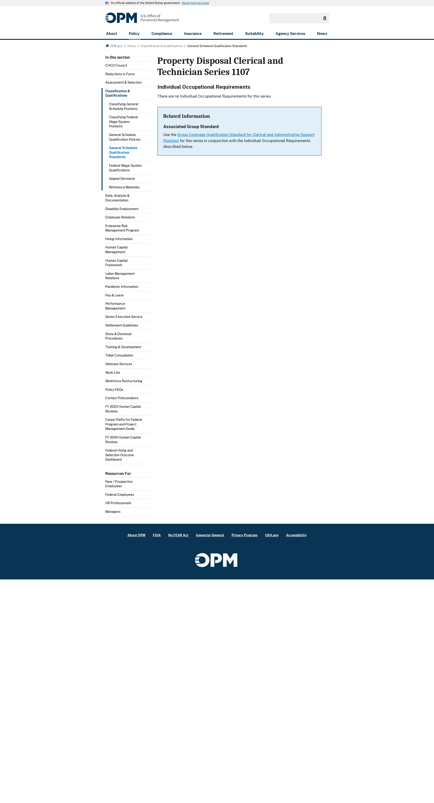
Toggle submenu (148, 84)
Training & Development (123, 347)
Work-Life (112, 372)
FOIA (157, 535)
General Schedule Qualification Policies (124, 137)
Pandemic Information (121, 287)
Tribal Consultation (119, 355)
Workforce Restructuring (123, 381)
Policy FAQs (114, 389)
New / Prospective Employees (119, 484)
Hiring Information (119, 239)
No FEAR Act (178, 535)
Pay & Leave (114, 295)
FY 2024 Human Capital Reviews (123, 440)
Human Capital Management (116, 249)
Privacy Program (245, 535)
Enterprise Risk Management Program (122, 228)
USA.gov (272, 535)
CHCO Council (116, 65)
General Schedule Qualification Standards (123, 152)
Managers (112, 512)
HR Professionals (118, 503)
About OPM (136, 535)
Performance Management (115, 306)
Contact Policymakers (121, 398)
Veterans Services (118, 364)
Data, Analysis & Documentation (117, 198)
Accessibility (296, 535)
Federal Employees (119, 495)
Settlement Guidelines (121, 325)
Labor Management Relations (120, 276)
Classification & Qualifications (117, 93)
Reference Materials (124, 187)
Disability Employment (121, 209)
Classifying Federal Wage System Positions (123, 121)
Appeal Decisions (122, 178)
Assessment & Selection (123, 82)
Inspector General (210, 535)
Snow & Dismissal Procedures (118, 336)
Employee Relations (120, 217)
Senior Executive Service (123, 317)
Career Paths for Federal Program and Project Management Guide (123, 424)
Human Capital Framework (116, 263)
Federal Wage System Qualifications (125, 168)
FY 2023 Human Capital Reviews (123, 409)
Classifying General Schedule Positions (123, 106)
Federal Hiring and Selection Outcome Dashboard (119, 455)
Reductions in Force (120, 74)
